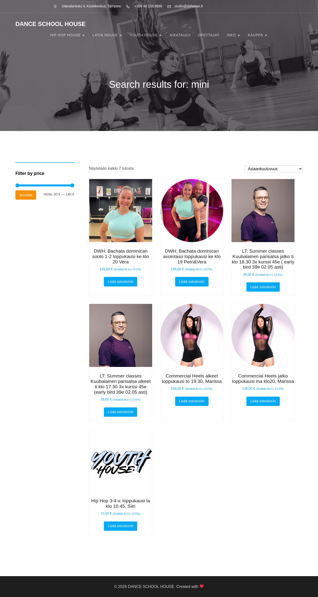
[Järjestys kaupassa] (273, 168)
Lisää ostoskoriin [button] (120, 282)
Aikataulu (180, 35)
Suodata (25, 195)
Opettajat (209, 35)
